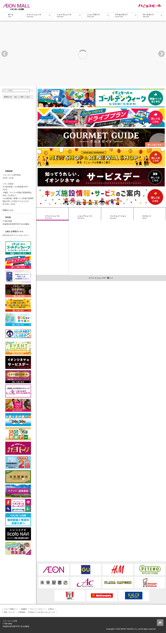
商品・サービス (9, 612)
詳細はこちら (8, 210)
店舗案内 (24, 609)
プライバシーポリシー (37, 609)
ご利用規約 (21, 612)
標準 (22, 97)
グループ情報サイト (11, 609)
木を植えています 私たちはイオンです (41, 612)
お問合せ (51, 609)
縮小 (16, 97)
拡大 (28, 97)
